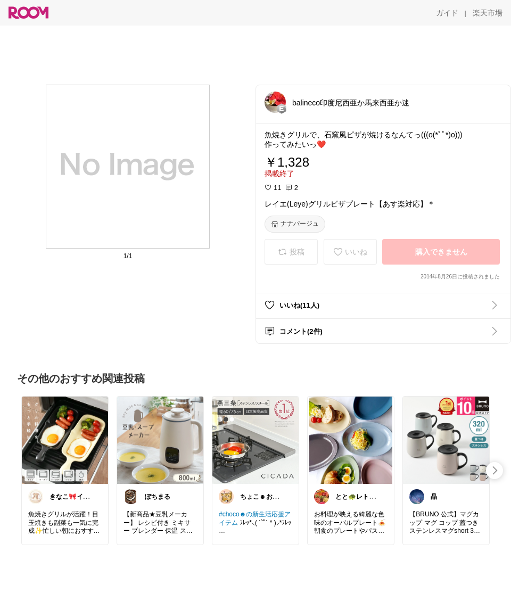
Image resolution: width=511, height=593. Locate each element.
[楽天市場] (487, 13)
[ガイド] (447, 13)
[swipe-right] (494, 470)
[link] (65, 440)
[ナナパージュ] (295, 224)
